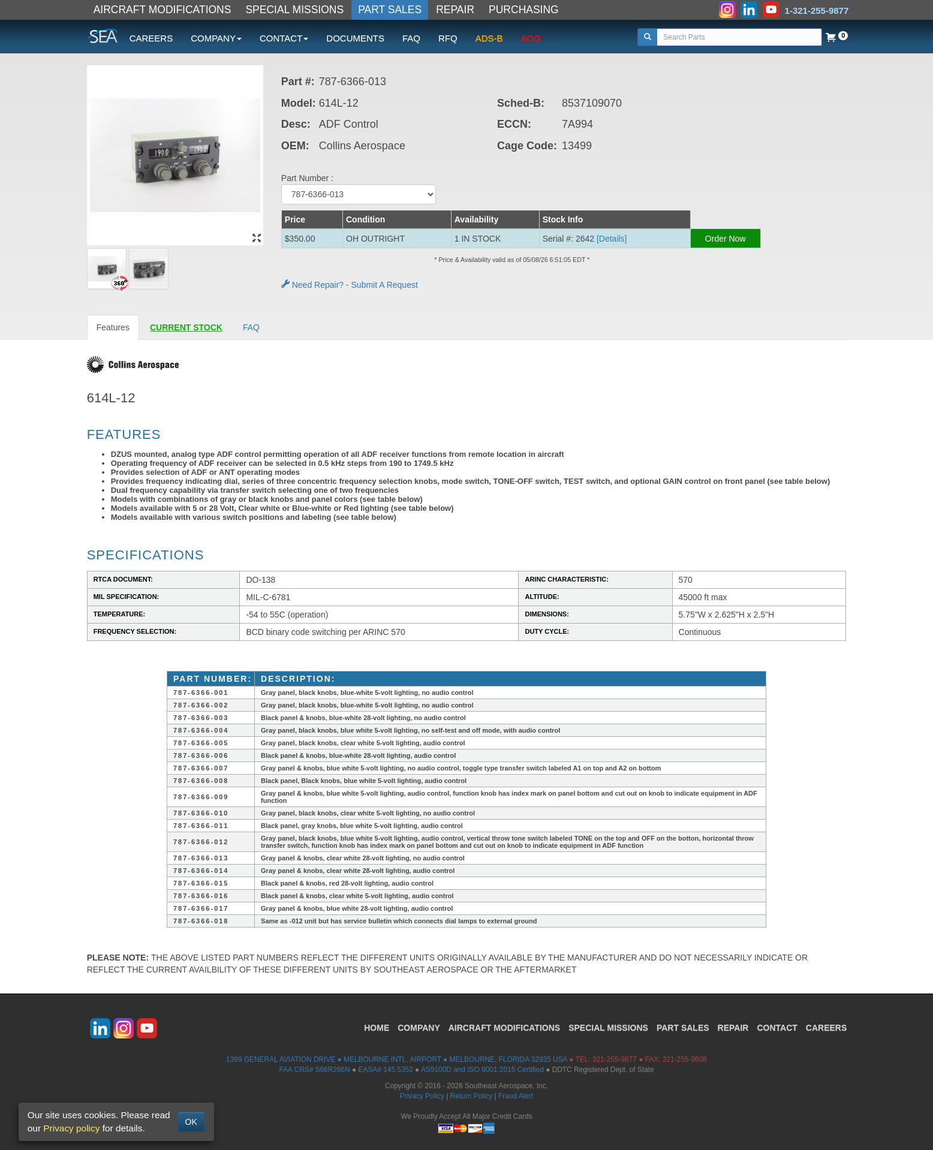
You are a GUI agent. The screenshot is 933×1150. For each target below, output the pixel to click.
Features (113, 327)
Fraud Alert (515, 1096)
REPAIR (455, 10)
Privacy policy (71, 1128)
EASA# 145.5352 (386, 1069)
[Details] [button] (612, 238)
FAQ (411, 38)
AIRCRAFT (504, 1027)
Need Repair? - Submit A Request (349, 285)
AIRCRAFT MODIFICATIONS (162, 10)
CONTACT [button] (284, 38)
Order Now (725, 238)
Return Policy (471, 1096)
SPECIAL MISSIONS (294, 10)
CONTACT (777, 1027)
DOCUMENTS (355, 38)
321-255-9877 (614, 1059)
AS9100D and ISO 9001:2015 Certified (482, 1069)
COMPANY (419, 1027)
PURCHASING (524, 10)
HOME (376, 1027)
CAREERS (151, 38)
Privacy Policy (422, 1096)
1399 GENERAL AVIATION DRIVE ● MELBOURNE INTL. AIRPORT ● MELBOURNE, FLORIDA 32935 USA (396, 1059)
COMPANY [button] (216, 38)
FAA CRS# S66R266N (314, 1069)
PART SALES (390, 10)
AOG (531, 38)
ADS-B (489, 38)
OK (191, 1122)
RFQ (448, 38)
